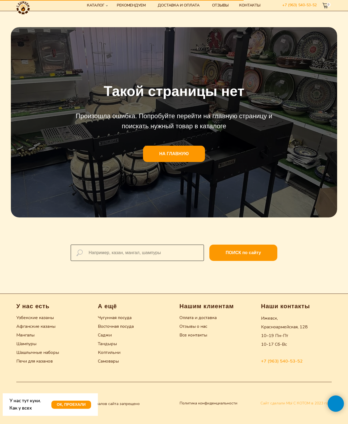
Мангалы (25, 335)
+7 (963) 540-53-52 (299, 5)
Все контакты (193, 335)
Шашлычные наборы (37, 353)
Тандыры (107, 344)
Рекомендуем (131, 5)
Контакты (249, 5)
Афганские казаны (35, 326)
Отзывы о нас (193, 326)
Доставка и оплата (179, 5)
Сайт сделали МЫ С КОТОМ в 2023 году (296, 403)
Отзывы (220, 5)
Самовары (108, 361)
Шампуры (26, 344)
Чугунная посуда (115, 318)
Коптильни (109, 353)
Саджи (105, 335)
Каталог (95, 5)
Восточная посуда (116, 326)
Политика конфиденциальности (208, 403)
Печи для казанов (34, 361)
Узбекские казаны (35, 318)
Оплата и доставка (198, 318)
